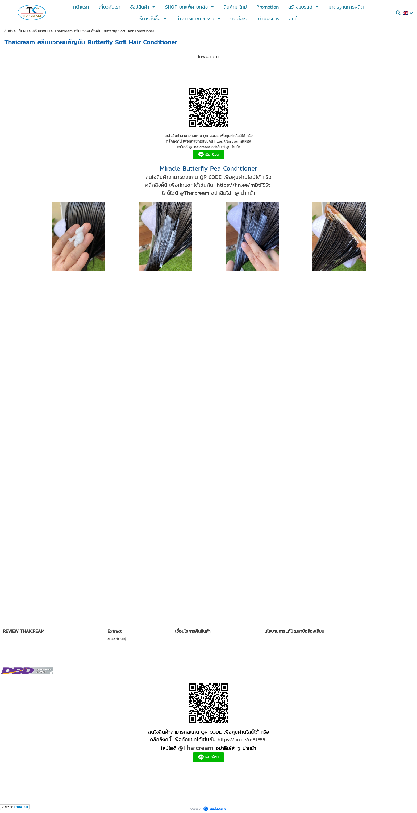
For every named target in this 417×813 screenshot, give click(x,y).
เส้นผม (23, 31)
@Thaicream (196, 747)
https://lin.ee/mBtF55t (242, 739)
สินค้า (8, 31)
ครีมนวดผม (41, 31)
